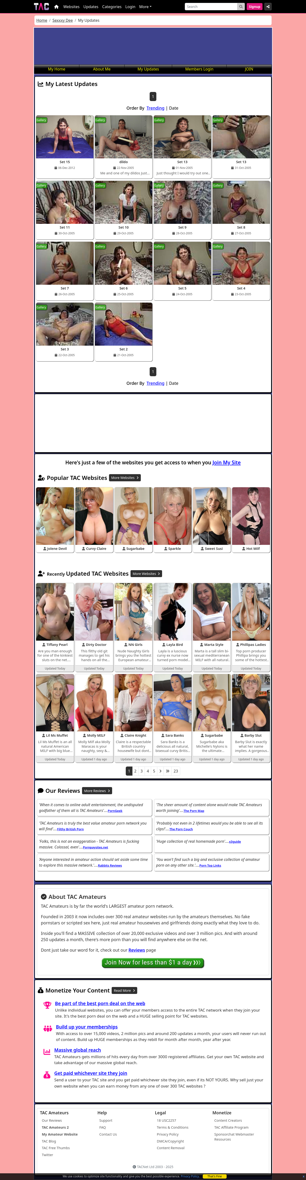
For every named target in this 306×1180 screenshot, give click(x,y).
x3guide (235, 841)
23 (176, 771)
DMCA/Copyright (170, 1141)
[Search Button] (241, 6)
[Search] (211, 6)
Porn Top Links (210, 865)
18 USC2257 (166, 1120)
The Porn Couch (181, 829)
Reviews (136, 950)
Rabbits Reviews (110, 865)
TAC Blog (49, 1141)
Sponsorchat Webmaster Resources (234, 1137)
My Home (56, 69)
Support (105, 1120)
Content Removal (171, 1148)
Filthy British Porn (70, 829)
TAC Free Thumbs (56, 1148)
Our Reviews (52, 1120)
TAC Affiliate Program (231, 1127)
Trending (155, 108)
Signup (254, 6)
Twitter (47, 1155)
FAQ (102, 1127)
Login (130, 6)
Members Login (199, 69)
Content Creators (228, 1120)
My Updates (148, 69)
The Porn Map (194, 811)
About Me (101, 69)
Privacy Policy (190, 1176)
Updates (90, 6)
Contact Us (108, 1134)
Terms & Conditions (172, 1127)
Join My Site (227, 462)
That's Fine (215, 1176)
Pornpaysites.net (95, 847)
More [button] (144, 6)
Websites (71, 6)
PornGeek (115, 811)
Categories (112, 6)
